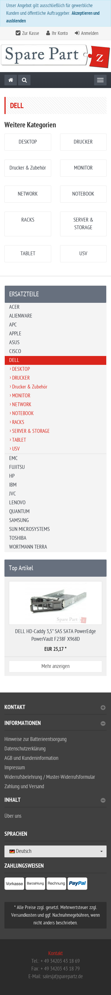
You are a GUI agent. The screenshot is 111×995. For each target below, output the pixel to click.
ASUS (14, 342)
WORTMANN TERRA (28, 547)
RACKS (27, 220)
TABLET (27, 254)
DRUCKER (83, 142)
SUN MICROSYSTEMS (29, 529)
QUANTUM (19, 511)
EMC (13, 458)
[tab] (55, 710)
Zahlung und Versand (24, 786)
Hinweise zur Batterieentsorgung (35, 739)
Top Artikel (21, 568)
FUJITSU (17, 467)
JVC (12, 494)
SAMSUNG (19, 520)
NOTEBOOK (83, 194)
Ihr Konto (60, 33)
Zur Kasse (30, 33)
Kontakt (54, 708)
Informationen (54, 724)
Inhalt (54, 801)
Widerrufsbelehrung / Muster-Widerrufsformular (49, 777)
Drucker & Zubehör (27, 168)
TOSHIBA (17, 538)
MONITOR (83, 168)
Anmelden (89, 33)
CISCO (15, 351)
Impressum (14, 768)
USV (83, 254)
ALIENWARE (20, 316)
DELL (14, 360)
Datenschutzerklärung (25, 749)
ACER (14, 307)
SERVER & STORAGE (31, 431)
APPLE (15, 334)
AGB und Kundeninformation (31, 758)
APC (13, 325)
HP (12, 476)
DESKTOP (28, 142)
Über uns (12, 816)
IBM (13, 485)
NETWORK (28, 194)
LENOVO (17, 503)
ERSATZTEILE (24, 294)
